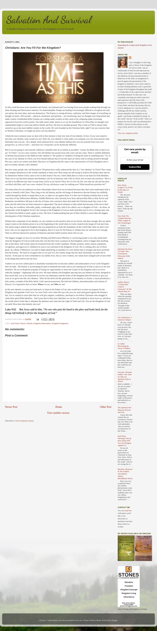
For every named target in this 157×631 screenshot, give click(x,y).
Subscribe (135, 167)
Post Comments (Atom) (24, 421)
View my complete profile (128, 133)
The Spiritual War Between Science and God (124, 409)
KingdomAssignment (60, 323)
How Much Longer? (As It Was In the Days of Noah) (125, 188)
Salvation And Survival (48, 20)
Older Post (105, 406)
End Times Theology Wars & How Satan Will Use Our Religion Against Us (124, 440)
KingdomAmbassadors (42, 323)
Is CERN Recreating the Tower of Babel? (124, 346)
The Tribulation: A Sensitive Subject (125, 318)
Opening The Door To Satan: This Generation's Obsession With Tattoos (125, 253)
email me (127, 510)
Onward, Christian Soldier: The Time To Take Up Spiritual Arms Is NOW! (125, 376)
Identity (29, 323)
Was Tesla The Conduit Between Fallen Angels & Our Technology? (124, 219)
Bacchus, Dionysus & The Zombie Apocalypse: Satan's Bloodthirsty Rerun (125, 473)
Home (58, 406)
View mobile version (58, 412)
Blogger (114, 620)
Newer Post (11, 406)
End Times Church (18, 323)
